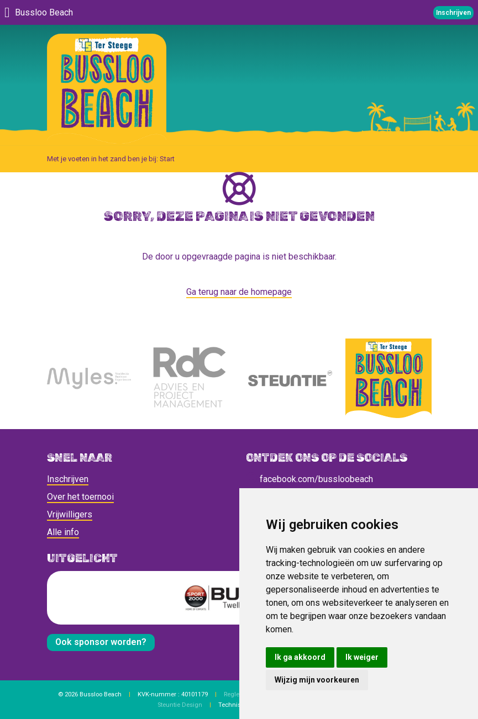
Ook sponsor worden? (100, 642)
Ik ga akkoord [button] (300, 657)
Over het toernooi (80, 496)
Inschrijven (67, 479)
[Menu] (6, 12)
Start (167, 159)
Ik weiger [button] (362, 657)
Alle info (63, 532)
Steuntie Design (179, 705)
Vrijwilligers (69, 514)
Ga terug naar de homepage (239, 292)
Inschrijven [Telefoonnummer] (453, 13)
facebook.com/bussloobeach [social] (309, 479)
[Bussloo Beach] (106, 88)
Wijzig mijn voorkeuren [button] (317, 679)
